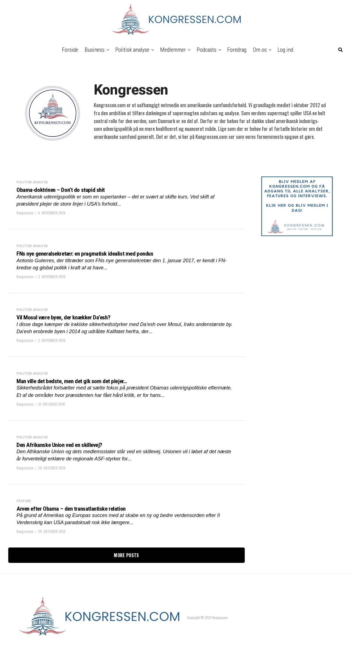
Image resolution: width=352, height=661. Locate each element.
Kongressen (24, 215)
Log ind (285, 49)
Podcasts (206, 49)
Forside (70, 49)
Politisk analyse (132, 49)
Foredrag (236, 49)
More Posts (126, 568)
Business (95, 49)
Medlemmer (173, 49)
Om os (260, 49)
